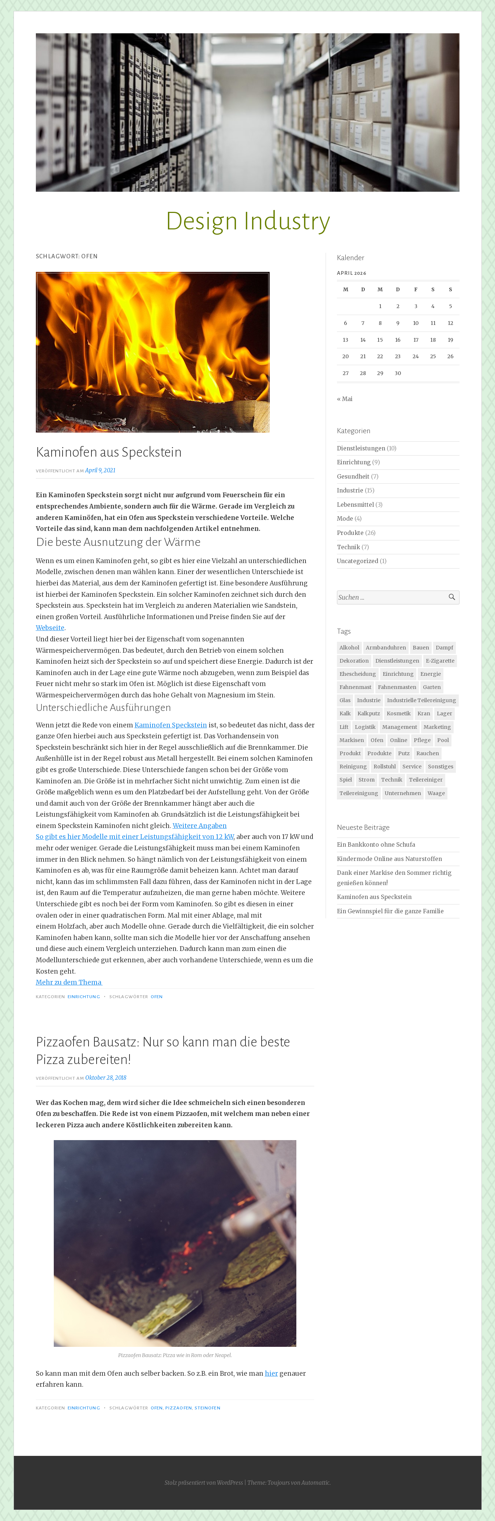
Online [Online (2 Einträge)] (398, 740)
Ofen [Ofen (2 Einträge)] (377, 740)
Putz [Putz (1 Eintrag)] (404, 753)
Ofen (157, 996)
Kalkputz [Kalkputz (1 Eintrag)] (368, 713)
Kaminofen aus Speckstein (109, 452)
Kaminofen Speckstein (171, 725)
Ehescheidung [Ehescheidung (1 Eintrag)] (358, 674)
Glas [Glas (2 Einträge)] (345, 700)
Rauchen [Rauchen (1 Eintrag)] (427, 753)
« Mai (345, 399)
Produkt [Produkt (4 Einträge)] (350, 753)
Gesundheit (353, 476)
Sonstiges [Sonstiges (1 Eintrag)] (440, 766)
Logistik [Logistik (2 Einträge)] (365, 727)
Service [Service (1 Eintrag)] (411, 766)
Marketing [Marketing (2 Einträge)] (437, 727)
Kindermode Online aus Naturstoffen (389, 858)
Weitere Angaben (200, 826)
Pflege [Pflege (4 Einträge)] (422, 740)
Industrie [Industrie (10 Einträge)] (368, 700)
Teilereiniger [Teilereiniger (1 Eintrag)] (426, 779)
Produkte (350, 532)
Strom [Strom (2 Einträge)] (367, 779)
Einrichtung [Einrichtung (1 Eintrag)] (398, 674)
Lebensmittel (355, 504)
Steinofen (208, 1408)
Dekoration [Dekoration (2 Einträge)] (354, 661)
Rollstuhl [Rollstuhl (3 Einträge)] (385, 766)
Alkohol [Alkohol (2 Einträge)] (349, 647)
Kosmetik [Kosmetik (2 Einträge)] (399, 713)
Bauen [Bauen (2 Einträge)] (421, 647)
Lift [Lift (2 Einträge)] (344, 727)
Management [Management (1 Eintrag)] (399, 727)
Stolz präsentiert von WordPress (204, 1482)
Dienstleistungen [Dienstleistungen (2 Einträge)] (397, 661)
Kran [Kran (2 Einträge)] (423, 713)
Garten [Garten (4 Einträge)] (432, 687)
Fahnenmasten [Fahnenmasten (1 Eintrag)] (397, 687)
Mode (345, 518)
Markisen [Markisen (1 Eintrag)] (352, 740)
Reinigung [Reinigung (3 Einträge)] (353, 766)
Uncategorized (357, 561)
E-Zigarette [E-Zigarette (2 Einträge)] (440, 661)
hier (271, 1374)
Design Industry (247, 221)
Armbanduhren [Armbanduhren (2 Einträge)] (386, 647)
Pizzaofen (178, 1408)
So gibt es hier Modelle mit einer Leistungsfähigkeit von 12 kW (134, 837)
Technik (348, 547)
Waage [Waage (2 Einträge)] (436, 793)
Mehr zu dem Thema (69, 982)
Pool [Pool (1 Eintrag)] (443, 740)
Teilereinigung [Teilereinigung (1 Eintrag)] (359, 793)
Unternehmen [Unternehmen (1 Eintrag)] (403, 793)
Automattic (315, 1482)
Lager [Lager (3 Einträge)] (444, 713)
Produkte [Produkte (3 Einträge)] (379, 753)
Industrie (350, 490)
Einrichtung (84, 996)
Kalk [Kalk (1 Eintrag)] (345, 713)
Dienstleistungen (361, 448)
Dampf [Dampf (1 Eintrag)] (444, 647)
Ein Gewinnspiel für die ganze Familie (390, 911)
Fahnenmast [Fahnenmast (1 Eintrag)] (355, 687)
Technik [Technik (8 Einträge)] (391, 779)
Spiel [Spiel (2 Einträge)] (346, 779)
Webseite (50, 628)
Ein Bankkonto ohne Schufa (376, 844)
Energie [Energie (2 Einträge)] (430, 674)
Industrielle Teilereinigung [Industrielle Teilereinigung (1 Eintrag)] (421, 700)
